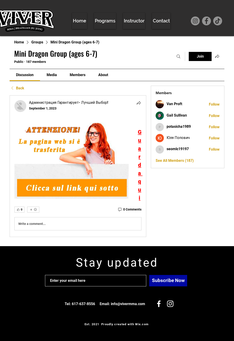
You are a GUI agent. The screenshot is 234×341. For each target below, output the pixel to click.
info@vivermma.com (128, 304)
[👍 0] (19, 210)
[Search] (178, 56)
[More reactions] (33, 210)
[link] (25, 75)
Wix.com (142, 324)
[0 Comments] (129, 209)
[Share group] (217, 56)
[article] (78, 166)
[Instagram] (195, 20)
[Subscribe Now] (168, 280)
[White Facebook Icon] (158, 303)
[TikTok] (217, 20)
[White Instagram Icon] (170, 303)
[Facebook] (206, 20)
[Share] (138, 103)
